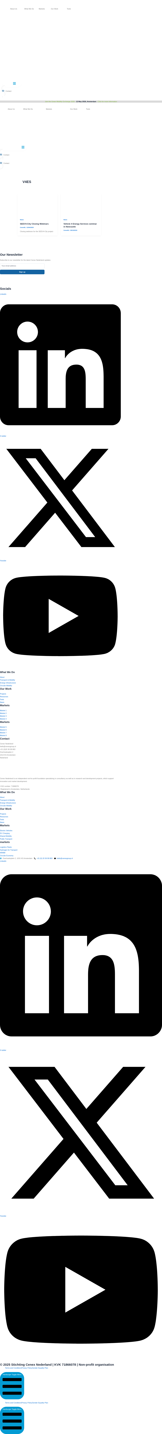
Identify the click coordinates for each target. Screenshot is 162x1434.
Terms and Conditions (13, 1368)
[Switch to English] (5, 101)
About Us (14, 9)
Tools (65, 9)
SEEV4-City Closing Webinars (35, 231)
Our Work (52, 9)
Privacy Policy (27, 1368)
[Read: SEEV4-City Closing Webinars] (37, 211)
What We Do (28, 9)
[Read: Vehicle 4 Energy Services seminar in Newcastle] (81, 211)
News (22, 226)
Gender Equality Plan (40, 1368)
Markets (40, 9)
